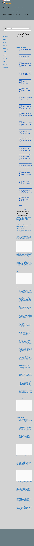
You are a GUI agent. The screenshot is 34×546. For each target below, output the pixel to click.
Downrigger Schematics (21, 7)
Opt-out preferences (11, 14)
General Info (4, 43)
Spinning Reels (5, 64)
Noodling (5, 54)
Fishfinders (4, 40)
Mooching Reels (5, 60)
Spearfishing (5, 55)
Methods (4, 48)
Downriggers (4, 39)
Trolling (5, 58)
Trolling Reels (5, 67)
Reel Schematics (4, 7)
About (16, 14)
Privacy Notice (4, 14)
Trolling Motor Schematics (12, 7)
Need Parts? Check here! (21, 209)
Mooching (5, 52)
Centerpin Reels (5, 37)
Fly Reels (4, 42)
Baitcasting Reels (5, 36)
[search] (18, 28)
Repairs (4, 61)
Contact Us (20, 14)
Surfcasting (5, 57)
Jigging (5, 51)
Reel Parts (3, 17)
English (5, 0)
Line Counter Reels (5, 46)
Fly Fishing (5, 49)
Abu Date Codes (26, 14)
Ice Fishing (4, 45)
